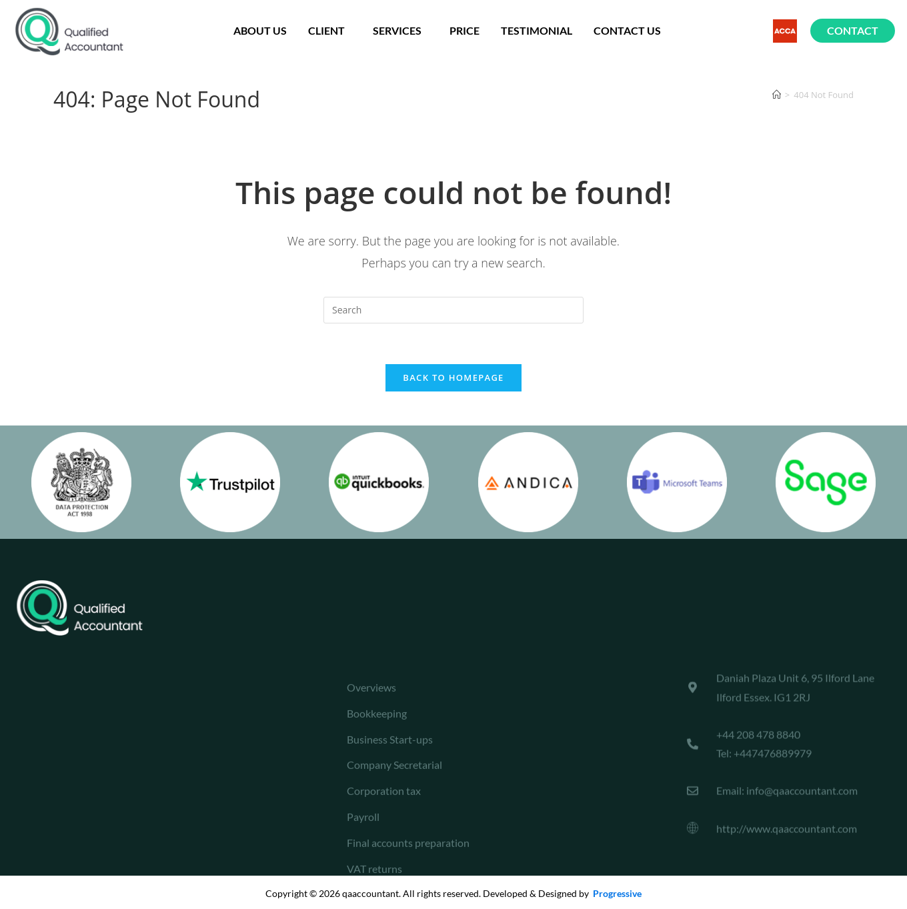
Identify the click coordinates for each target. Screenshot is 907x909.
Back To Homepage (453, 377)
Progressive (616, 893)
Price (464, 30)
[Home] (776, 95)
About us (260, 30)
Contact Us (627, 30)
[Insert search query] (453, 310)
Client (329, 30)
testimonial (536, 30)
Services (400, 30)
